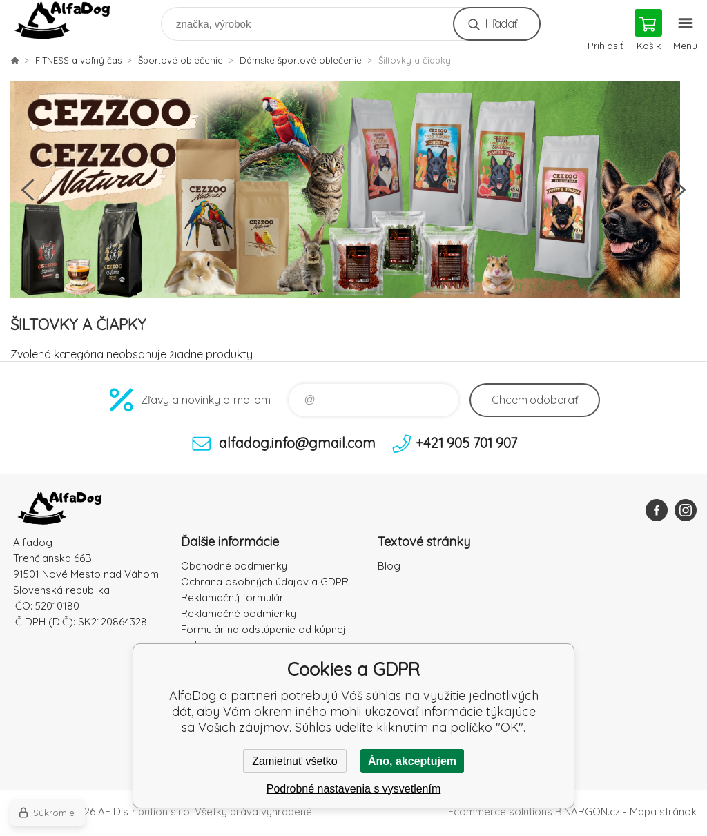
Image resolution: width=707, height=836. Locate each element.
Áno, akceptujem (412, 761)
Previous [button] (27, 190)
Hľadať (500, 23)
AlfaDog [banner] (71, 20)
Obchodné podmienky (234, 565)
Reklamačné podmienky (238, 613)
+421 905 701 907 (466, 442)
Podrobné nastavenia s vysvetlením (354, 789)
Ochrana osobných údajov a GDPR (265, 581)
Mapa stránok (663, 811)
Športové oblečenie (180, 60)
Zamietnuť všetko (294, 761)
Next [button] (679, 190)
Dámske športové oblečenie (301, 60)
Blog (389, 565)
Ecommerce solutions (500, 811)
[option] (353, 189)
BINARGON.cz (587, 811)
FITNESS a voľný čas (78, 60)
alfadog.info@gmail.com (297, 442)
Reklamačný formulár (232, 597)
